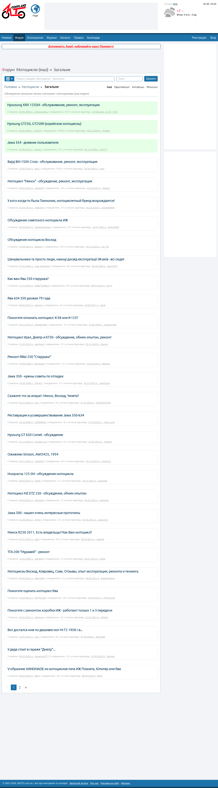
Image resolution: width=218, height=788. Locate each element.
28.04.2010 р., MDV (29, 676)
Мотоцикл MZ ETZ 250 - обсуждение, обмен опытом (46, 493)
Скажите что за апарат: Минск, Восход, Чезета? (43, 396)
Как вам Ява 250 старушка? (27, 279)
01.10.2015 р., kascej (97, 344)
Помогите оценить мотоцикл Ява (32, 591)
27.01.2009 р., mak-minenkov (34, 266)
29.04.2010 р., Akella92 (31, 188)
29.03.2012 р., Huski (29, 481)
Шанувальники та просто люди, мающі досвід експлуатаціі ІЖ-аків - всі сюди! (65, 259)
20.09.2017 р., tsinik (95, 305)
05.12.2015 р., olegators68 (33, 324)
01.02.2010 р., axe (28, 402)
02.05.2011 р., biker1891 (32, 578)
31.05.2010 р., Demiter (103, 656)
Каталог (65, 37)
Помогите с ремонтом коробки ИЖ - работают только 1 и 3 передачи (59, 610)
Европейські (122, 87)
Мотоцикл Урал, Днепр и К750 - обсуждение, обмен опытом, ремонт (59, 337)
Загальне (51, 87)
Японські (152, 87)
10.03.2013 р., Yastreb (100, 442)
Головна (11, 87)
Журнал (52, 37)
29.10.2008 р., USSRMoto (32, 422)
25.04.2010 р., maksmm (31, 207)
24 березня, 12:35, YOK (104, 112)
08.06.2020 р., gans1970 (104, 266)
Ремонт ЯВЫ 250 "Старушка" (29, 357)
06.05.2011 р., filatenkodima (100, 578)
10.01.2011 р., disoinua (31, 617)
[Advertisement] (101, 16)
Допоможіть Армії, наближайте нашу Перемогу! (81, 46)
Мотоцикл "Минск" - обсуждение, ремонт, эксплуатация (49, 181)
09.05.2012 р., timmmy (31, 305)
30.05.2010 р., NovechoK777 (34, 656)
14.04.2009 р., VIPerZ (30, 383)
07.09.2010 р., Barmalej (93, 637)
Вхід (213, 37)
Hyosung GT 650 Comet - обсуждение (35, 435)
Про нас (94, 783)
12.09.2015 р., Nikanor (98, 363)
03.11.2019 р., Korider (98, 130)
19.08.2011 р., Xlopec (30, 149)
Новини (7, 37)
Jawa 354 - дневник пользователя (32, 142)
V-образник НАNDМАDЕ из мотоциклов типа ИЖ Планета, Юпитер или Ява (64, 669)
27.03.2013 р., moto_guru (101, 422)
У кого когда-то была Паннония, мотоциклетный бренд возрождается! (61, 201)
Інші (109, 87)
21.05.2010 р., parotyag (31, 344)
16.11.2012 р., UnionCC (31, 461)
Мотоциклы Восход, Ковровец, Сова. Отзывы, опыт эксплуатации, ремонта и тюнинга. (73, 571)
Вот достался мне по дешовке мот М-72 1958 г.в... (45, 630)
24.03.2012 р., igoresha (31, 500)
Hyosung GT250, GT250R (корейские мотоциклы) (44, 124)
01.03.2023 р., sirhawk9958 (100, 207)
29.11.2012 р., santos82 (94, 481)
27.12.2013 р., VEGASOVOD (95, 402)
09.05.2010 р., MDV (92, 676)
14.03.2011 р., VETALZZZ (32, 598)
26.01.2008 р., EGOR (30, 130)
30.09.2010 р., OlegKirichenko (34, 227)
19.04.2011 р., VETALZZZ (101, 598)
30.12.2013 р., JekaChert (97, 383)
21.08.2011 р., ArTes (30, 520)
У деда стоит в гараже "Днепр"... (31, 649)
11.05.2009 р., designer (31, 559)
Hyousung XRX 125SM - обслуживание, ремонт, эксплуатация (53, 105)
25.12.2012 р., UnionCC (98, 461)
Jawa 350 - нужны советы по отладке (35, 376)
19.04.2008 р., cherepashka (33, 112)
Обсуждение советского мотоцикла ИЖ (37, 220)
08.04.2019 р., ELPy (101, 285)
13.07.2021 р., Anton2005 (105, 227)
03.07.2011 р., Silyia (94, 559)
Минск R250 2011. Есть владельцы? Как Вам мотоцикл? (49, 532)
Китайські (138, 87)
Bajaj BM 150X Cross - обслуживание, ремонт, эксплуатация (52, 162)
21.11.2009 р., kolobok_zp (32, 442)
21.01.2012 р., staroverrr (95, 520)
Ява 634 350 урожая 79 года (28, 298)
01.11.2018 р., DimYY (96, 149)
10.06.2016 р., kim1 (29, 168)
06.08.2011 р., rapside (92, 539)
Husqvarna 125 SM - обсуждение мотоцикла (40, 474)
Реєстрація (199, 37)
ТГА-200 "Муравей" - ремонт (28, 552)
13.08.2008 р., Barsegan (32, 363)
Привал (79, 37)
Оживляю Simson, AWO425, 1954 (32, 454)
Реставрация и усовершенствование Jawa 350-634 (45, 415)
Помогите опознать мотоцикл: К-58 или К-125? (42, 318)
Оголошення (35, 37)
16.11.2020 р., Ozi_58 (97, 246)
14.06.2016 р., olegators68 (102, 324)
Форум (19, 37)
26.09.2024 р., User (94, 168)
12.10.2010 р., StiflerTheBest (34, 285)
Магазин (125, 783)
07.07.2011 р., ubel (29, 539)
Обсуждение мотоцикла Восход (31, 240)
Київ (175, 4)
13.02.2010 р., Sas (29, 637)
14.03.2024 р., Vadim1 (98, 188)
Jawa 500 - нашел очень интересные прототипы (43, 513)
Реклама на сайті (110, 783)
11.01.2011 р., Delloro (96, 617)
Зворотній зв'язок (78, 783)
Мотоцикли (30, 87)
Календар (93, 37)
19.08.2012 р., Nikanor (31, 246)
